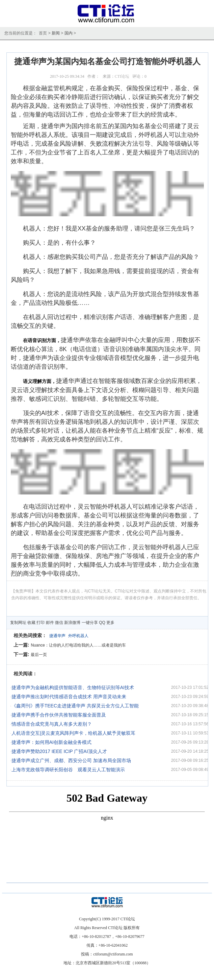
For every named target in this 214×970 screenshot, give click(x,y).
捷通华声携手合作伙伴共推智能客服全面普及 (58, 715)
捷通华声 (57, 635)
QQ (102, 622)
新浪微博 (72, 622)
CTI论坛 (122, 76)
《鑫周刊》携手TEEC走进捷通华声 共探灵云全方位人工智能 (75, 705)
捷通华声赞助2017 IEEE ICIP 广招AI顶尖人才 (59, 751)
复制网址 (18, 622)
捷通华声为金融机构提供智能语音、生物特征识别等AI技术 (72, 687)
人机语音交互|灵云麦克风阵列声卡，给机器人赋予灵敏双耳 (73, 733)
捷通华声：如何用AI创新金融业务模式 (51, 742)
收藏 (31, 622)
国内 (68, 33)
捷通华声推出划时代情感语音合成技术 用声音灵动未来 (68, 696)
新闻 (56, 33)
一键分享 (90, 622)
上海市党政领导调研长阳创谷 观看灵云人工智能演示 (68, 769)
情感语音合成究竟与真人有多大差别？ (51, 724)
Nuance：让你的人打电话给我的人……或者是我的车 (78, 645)
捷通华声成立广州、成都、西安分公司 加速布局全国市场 (71, 760)
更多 (110, 622)
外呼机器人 (78, 635)
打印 (40, 622)
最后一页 (39, 654)
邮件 (50, 622)
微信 (59, 622)
